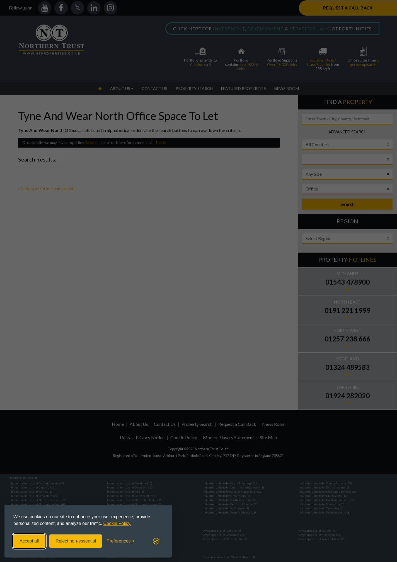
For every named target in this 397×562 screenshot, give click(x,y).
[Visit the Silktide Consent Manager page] (156, 541)
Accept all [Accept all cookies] (29, 541)
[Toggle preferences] (120, 541)
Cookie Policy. (117, 523)
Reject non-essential (75, 541)
